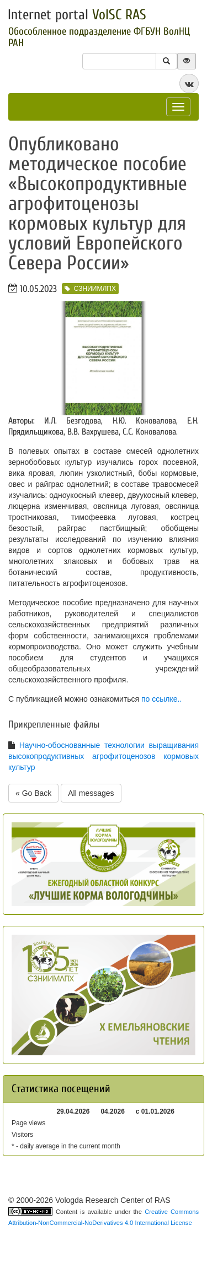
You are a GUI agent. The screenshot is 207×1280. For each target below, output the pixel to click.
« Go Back (33, 793)
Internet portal (77, 15)
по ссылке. (160, 699)
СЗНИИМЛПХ (90, 288)
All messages (91, 793)
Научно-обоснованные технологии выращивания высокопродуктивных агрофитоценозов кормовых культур (103, 756)
